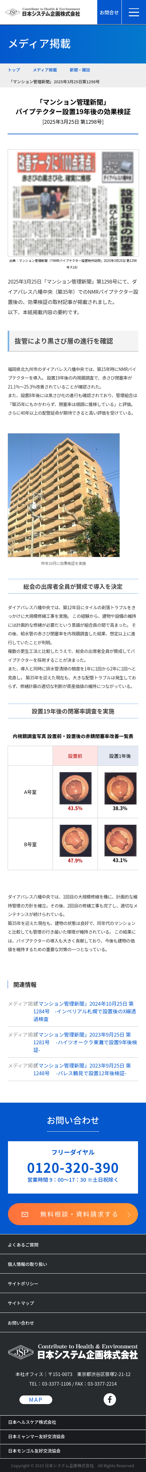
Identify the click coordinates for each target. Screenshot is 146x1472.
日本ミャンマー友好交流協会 (36, 1436)
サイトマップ (21, 1303)
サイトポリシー (23, 1283)
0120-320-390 (73, 1167)
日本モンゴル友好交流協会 (34, 1450)
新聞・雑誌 (80, 70)
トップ (14, 70)
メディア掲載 (45, 70)
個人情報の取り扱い (27, 1264)
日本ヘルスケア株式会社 (32, 1422)
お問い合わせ (21, 1323)
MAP (36, 1399)
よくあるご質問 (23, 1244)
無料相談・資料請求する (79, 1213)
